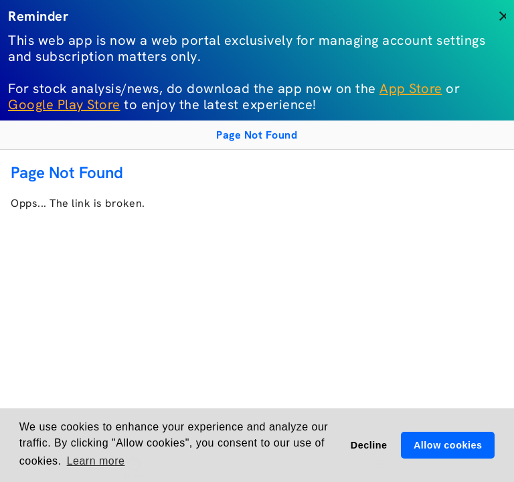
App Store (410, 88)
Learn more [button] (96, 461)
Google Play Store (64, 104)
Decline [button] (369, 445)
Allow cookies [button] (448, 445)
